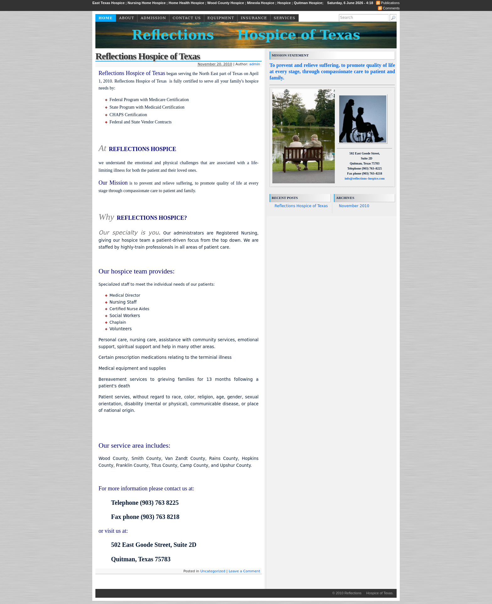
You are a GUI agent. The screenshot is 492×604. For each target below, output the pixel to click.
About (126, 18)
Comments (391, 8)
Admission (153, 18)
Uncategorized (212, 571)
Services (284, 18)
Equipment (220, 18)
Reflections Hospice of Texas (246, 35)
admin (254, 64)
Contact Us (187, 18)
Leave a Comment (244, 571)
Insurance (254, 18)
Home (106, 18)
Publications (390, 3)
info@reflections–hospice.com (364, 178)
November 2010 (354, 206)
